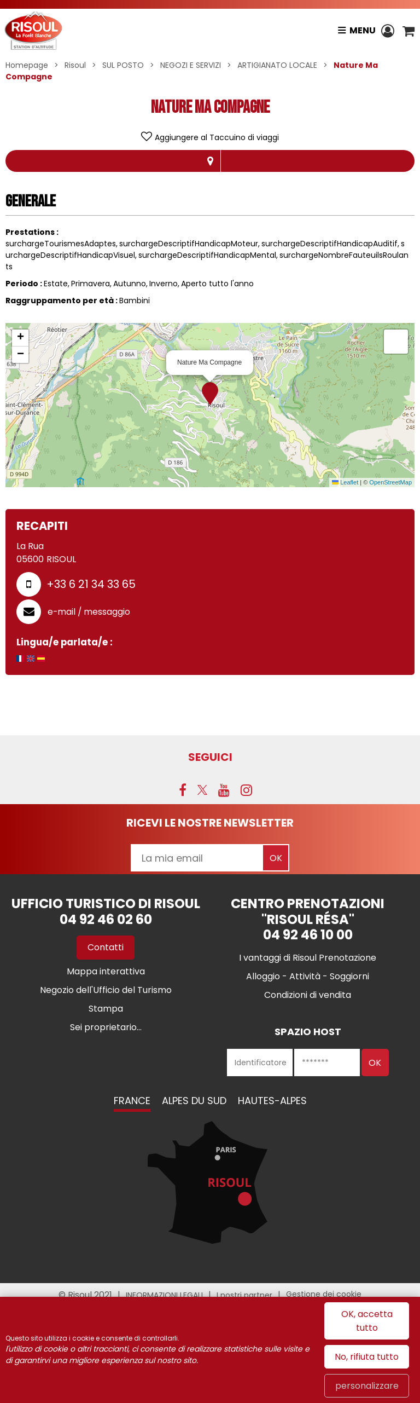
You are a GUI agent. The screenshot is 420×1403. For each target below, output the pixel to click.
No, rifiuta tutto (367, 1356)
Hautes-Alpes (272, 1100)
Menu (362, 30)
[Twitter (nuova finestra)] (202, 790)
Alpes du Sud (194, 1100)
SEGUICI (210, 757)
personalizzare (367, 1385)
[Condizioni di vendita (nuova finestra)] (307, 995)
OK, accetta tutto (367, 1321)
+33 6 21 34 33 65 (91, 584)
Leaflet (345, 482)
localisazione (209, 161)
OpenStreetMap (390, 482)
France (132, 1100)
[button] (408, 31)
